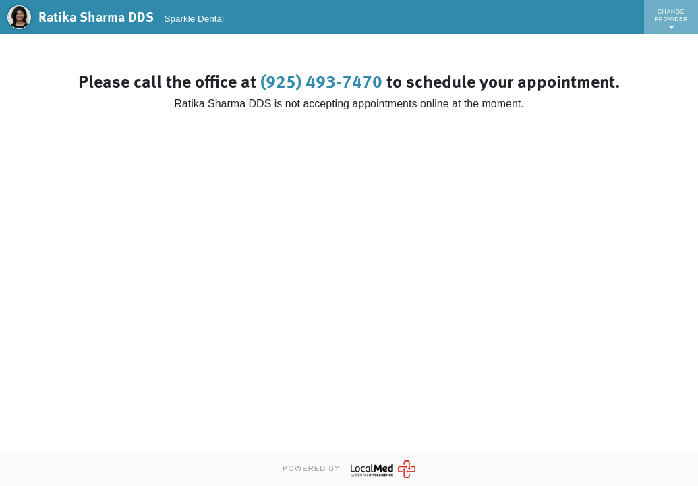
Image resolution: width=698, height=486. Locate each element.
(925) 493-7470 (321, 83)
